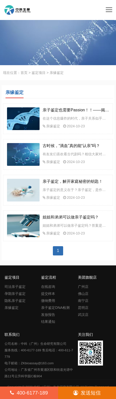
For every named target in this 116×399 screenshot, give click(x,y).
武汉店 (83, 315)
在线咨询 (48, 287)
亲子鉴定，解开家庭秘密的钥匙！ (73, 181)
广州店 (83, 287)
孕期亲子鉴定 (15, 294)
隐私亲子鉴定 (15, 301)
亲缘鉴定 (53, 126)
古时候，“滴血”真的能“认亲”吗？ (71, 146)
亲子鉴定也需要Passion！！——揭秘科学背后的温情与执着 (76, 110)
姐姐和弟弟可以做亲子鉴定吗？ (71, 217)
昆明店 (83, 308)
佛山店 (83, 294)
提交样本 (48, 294)
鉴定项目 (39, 73)
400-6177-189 (29, 393)
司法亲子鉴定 (15, 287)
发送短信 (87, 393)
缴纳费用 (48, 301)
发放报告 (48, 315)
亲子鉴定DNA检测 (55, 308)
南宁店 (83, 301)
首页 (24, 73)
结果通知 (48, 322)
